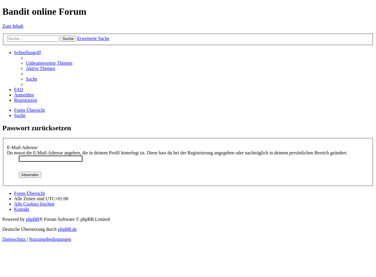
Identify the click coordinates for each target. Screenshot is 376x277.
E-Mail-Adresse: (22, 147)
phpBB (32, 219)
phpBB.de (67, 229)
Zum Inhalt (13, 26)
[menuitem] (49, 63)
